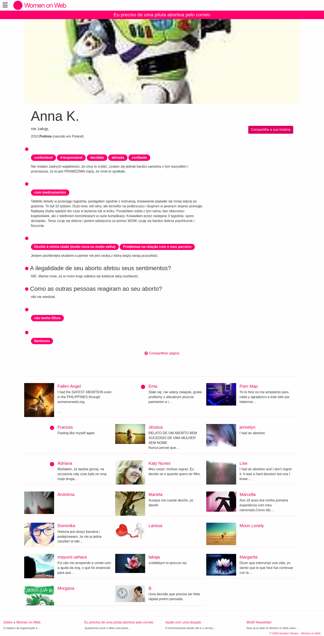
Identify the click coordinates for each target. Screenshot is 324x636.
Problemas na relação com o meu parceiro (157, 247)
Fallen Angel (69, 386)
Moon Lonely (252, 525)
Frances (65, 427)
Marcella (248, 494)
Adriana (65, 463)
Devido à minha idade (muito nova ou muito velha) (74, 247)
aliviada (118, 157)
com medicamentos (50, 192)
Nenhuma (42, 341)
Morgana (66, 588)
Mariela (156, 494)
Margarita (248, 557)
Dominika (66, 525)
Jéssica (156, 427)
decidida (97, 157)
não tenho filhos (47, 318)
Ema (153, 386)
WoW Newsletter (259, 622)
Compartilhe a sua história (270, 129)
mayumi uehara (72, 557)
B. (151, 588)
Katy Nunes (159, 463)
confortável (43, 157)
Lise (243, 463)
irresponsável (71, 157)
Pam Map (249, 386)
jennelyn (247, 427)
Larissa (155, 525)
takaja (154, 557)
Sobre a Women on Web (22, 622)
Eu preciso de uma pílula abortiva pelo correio (162, 14)
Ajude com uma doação (183, 622)
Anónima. (67, 494)
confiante (139, 157)
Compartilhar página (162, 353)
